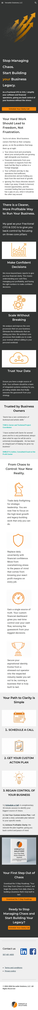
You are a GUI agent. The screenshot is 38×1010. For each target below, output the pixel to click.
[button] (2, 2)
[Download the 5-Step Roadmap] (19, 899)
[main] (19, 72)
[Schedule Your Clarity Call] (19, 109)
